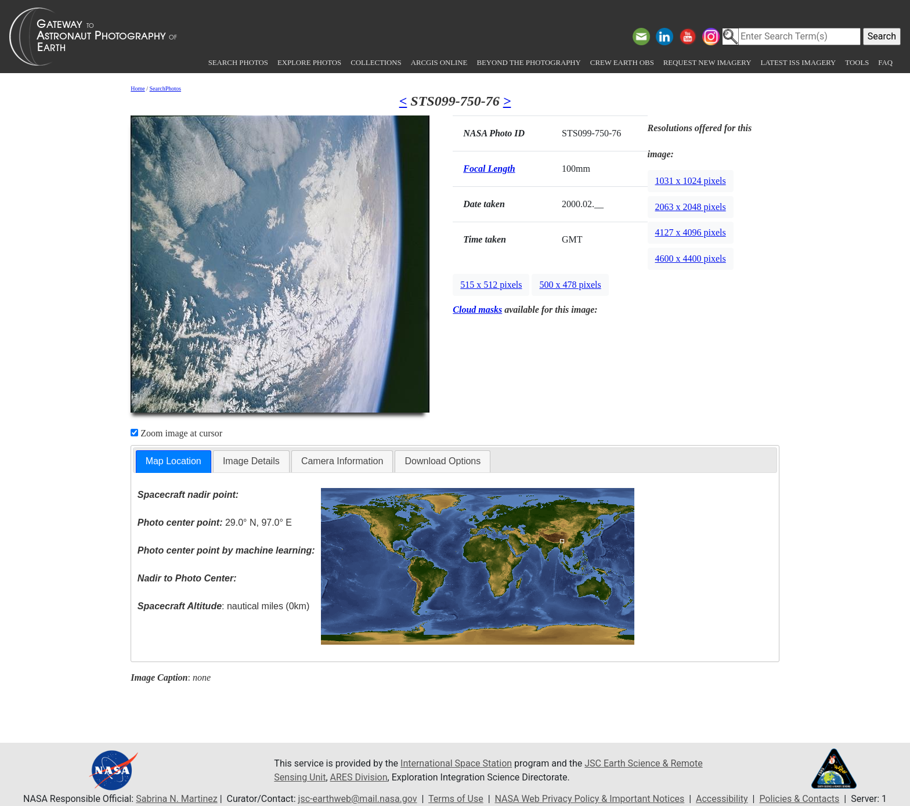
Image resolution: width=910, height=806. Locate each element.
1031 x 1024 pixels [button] (690, 181)
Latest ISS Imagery (798, 63)
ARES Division (359, 777)
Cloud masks (477, 310)
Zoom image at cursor (176, 433)
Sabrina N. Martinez (176, 798)
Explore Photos (309, 63)
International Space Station (456, 763)
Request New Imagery (707, 63)
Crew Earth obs (622, 63)
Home (138, 88)
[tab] (173, 461)
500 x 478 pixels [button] (570, 285)
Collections (376, 63)
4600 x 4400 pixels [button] (690, 258)
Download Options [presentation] (443, 461)
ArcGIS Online (439, 63)
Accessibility (722, 798)
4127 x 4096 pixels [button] (690, 232)
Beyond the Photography (528, 63)
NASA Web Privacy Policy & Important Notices (590, 798)
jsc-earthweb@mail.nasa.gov (357, 798)
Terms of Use (455, 798)
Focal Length (489, 169)
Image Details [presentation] (251, 461)
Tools (857, 63)
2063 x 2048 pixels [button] (690, 207)
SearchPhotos (165, 88)
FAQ (885, 63)
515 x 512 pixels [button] (491, 285)
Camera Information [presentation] (342, 461)
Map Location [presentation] (173, 461)
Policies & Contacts (799, 798)
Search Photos (238, 63)
